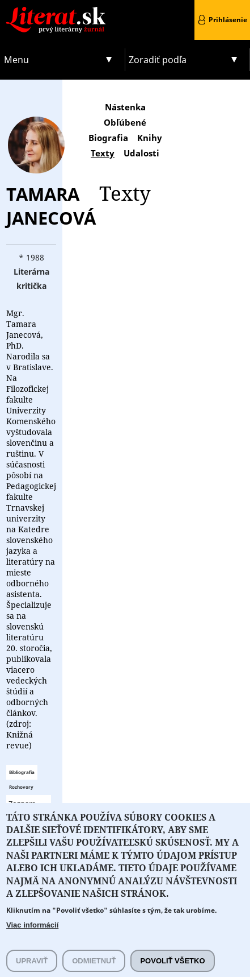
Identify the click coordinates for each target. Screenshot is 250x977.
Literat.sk (62, 11)
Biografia (108, 137)
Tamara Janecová (51, 206)
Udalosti (141, 153)
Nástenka (125, 107)
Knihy (149, 137)
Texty (103, 153)
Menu (16, 59)
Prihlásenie (228, 19)
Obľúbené (125, 122)
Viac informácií (32, 939)
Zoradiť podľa (158, 59)
